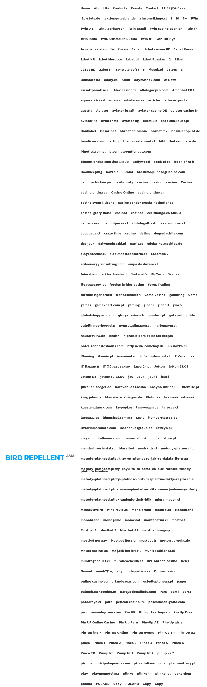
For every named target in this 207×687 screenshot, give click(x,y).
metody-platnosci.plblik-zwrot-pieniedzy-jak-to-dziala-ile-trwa (134, 459)
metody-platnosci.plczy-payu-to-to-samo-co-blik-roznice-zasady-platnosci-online (137, 470)
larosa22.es (90, 418)
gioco (177, 305)
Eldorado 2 (160, 254)
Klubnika (153, 398)
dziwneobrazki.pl (112, 244)
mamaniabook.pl (137, 439)
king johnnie (91, 398)
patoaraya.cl (91, 602)
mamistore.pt (165, 439)
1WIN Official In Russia (119, 39)
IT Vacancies (184, 357)
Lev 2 (140, 418)
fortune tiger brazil (96, 295)
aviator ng (130, 121)
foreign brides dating (127, 285)
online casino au (94, 582)
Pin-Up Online (116, 633)
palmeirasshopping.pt (98, 592)
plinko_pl (163, 674)
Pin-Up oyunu (143, 633)
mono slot (163, 510)
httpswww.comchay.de (145, 346)
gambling (177, 295)
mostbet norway (94, 541)
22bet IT (105, 70)
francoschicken (128, 295)
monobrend (90, 520)
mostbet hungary (156, 531)
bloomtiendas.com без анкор (105, 162)
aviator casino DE (152, 111)
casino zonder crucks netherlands (145, 203)
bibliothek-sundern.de (177, 142)
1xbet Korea (183, 50)
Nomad (86, 572)
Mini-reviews (117, 510)
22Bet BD (88, 70)
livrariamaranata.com (98, 428)
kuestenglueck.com (96, 408)
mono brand (141, 510)
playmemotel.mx (105, 674)
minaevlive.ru (92, 510)
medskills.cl (147, 449)
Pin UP (130, 613)
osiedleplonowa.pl (158, 582)
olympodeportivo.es (133, 572)
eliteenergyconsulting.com (103, 264)
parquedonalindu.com (138, 592)
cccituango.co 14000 (164, 213)
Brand (128, 172)
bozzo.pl (113, 172)
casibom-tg (124, 183)
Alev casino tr (125, 90)
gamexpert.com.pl (109, 305)
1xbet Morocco (110, 60)
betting (114, 142)
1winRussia (119, 50)
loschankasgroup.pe (136, 428)
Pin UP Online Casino (98, 623)
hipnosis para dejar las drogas (148, 336)
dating (145, 234)
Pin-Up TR (166, 633)
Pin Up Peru (128, 623)
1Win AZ (87, 29)
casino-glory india (96, 213)
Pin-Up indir (91, 633)
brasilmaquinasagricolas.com (161, 172)
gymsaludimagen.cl (135, 326)
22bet (179, 60)
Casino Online (122, 193)
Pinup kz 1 (125, 653)
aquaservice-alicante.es (100, 101)
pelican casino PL (130, 602)
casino (142, 183)
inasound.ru (127, 357)
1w (185, 19)
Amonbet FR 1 (183, 90)
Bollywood (141, 162)
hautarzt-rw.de (93, 336)
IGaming (87, 357)
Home (85, 9)
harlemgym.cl (165, 326)
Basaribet (108, 131)
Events (136, 9)
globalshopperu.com (97, 316)
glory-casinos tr (131, 316)
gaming (134, 305)
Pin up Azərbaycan (154, 613)
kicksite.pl (190, 387)
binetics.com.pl (93, 152)
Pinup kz (106, 653)
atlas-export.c (176, 101)
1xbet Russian (154, 60)
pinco (85, 643)
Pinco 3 (131, 643)
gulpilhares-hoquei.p (98, 326)
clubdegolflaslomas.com (152, 224)
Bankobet (89, 131)
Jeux (141, 377)
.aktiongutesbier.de (120, 19)
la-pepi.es (124, 408)
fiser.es (173, 275)
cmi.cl (180, 224)
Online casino (165, 572)
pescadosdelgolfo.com (166, 602)
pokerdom (183, 674)
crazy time (112, 234)
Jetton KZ (89, 377)
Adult (126, 80)
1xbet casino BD (157, 50)
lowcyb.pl (164, 428)
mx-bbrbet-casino (162, 561)
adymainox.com (147, 80)
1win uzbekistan (94, 50)
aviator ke (89, 121)
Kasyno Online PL (164, 387)
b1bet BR (150, 121)
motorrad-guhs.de (175, 541)
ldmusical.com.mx (117, 418)
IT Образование (116, 367)
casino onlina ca (94, 193)
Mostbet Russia (123, 541)
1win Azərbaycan (111, 29)
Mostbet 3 (108, 531)
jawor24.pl (142, 367)
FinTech (157, 275)
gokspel (175, 316)
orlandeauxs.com (125, 582)
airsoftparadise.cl (95, 90)
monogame (112, 520)
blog (113, 152)
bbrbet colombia (133, 131)
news (185, 561)
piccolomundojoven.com (101, 613)
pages (182, 582)
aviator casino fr (184, 111)
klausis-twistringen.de (123, 398)
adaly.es (111, 80)
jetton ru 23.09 (112, 377)
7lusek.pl (155, 70)
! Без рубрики (174, 9)
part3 (187, 592)
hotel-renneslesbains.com (102, 346)
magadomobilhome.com (100, 439)
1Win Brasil (137, 29)
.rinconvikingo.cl (153, 19)
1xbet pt (132, 60)
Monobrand (184, 510)
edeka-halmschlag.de (164, 244)
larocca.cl (170, 408)
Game (192, 295)
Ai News (170, 80)
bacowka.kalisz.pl (175, 121)
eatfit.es (136, 244)
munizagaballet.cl (95, 561)
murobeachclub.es (129, 561)
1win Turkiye (165, 39)
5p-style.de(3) (127, 70)
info (143, 357)
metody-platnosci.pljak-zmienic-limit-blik (116, 500)
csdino (130, 234)
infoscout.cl (160, 357)
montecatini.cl (156, 520)
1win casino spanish (166, 29)
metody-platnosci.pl (178, 449)
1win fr (191, 29)
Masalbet (126, 449)
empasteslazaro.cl (143, 264)
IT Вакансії (90, 367)
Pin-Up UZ (186, 633)
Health (114, 336)
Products (120, 9)
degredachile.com (168, 234)
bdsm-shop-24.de (185, 131)
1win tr (146, 39)
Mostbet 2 (89, 531)
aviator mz (110, 121)
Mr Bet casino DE (94, 551)
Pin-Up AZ (150, 623)
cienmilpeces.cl (115, 224)
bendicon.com (92, 142)
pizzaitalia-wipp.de (149, 664)
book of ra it (184, 162)
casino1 (121, 213)
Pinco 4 (146, 643)
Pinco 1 (99, 643)
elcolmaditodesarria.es (128, 254)
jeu (130, 377)
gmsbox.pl (156, 316)
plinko (128, 674)
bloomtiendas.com (136, 152)
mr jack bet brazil (126, 551)
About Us (101, 9)
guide (190, 316)
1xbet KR (88, 60)
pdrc (108, 602)
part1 (175, 592)
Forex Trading (159, 285)
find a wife (139, 275)
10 (177, 19)
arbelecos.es (134, 101)
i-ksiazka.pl (177, 346)
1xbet (136, 50)
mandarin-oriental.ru (98, 449)
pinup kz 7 (165, 653)
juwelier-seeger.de (96, 387)
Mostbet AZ (129, 531)
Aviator (102, 111)
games (86, 305)
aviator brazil (123, 111)
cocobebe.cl (90, 234)
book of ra (162, 162)
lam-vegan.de (147, 408)
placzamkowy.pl (182, 664)
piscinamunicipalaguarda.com (105, 664)
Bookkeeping (91, 172)
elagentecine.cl (93, 254)
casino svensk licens (97, 203)
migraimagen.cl (167, 500)
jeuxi (165, 377)
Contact (152, 9)
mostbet (178, 520)
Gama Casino (155, 295)
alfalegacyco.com (154, 90)
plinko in (144, 674)
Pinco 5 (162, 643)
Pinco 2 (115, 643)
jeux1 (152, 377)
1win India (89, 39)
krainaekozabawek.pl (181, 398)
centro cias (90, 224)
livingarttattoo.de (162, 418)
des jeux (88, 244)
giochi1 (163, 305)
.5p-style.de (90, 19)
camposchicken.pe (96, 183)
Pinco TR (88, 653)
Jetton (159, 367)
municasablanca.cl (160, 551)
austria (86, 111)
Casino (186, 183)
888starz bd (90, 80)
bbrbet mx (159, 131)
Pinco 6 (178, 643)
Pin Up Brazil (184, 613)
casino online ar (151, 193)
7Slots (172, 70)
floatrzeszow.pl (93, 285)
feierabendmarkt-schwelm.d (104, 275)
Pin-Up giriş (172, 623)
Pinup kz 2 (145, 653)
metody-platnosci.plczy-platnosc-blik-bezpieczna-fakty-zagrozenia (137, 479)
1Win (194, 19)
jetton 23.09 (178, 367)
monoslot (132, 520)
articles (154, 101)
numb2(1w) (105, 572)
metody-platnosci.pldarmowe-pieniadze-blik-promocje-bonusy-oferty (139, 490)
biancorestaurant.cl (139, 142)
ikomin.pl (105, 357)
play (84, 674)
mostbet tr (148, 541)
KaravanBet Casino (130, 387)
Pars (163, 592)
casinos (137, 213)
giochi (149, 305)
